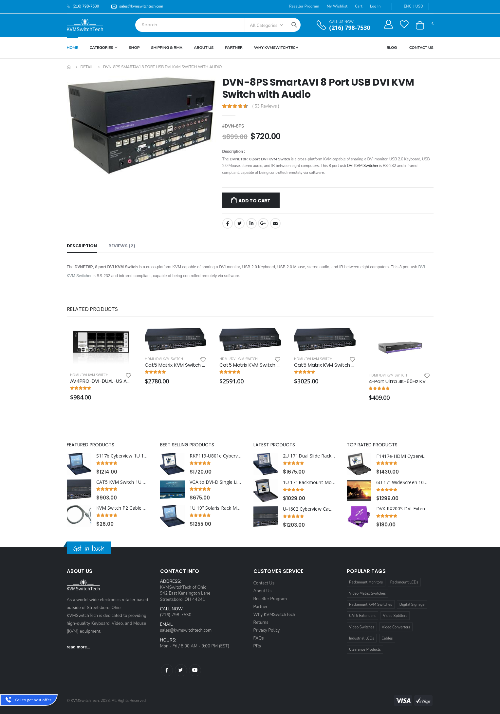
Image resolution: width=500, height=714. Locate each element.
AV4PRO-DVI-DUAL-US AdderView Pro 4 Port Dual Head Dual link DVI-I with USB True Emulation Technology (101, 381)
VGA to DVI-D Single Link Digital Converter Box (216, 482)
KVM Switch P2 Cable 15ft (122, 508)
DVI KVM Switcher (363, 165)
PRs (257, 646)
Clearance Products (365, 649)
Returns (261, 622)
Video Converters (396, 627)
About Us (203, 47)
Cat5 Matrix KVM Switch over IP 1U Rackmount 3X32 (250, 365)
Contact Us (421, 47)
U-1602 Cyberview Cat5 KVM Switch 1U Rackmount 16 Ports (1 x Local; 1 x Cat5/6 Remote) (309, 509)
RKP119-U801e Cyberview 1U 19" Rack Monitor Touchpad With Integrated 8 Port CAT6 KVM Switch (216, 456)
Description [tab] (82, 246)
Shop (134, 47)
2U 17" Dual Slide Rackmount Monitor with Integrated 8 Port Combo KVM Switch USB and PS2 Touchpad (309, 456)
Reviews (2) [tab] (121, 246)
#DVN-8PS (233, 126)
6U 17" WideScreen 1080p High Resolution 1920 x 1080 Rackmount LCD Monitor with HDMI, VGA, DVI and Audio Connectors (402, 482)
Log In (375, 6)
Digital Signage (412, 604)
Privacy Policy (266, 630)
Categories (101, 47)
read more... (78, 647)
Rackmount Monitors (366, 582)
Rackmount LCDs (404, 582)
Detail (86, 67)
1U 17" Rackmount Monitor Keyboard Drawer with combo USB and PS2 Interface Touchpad (309, 482)
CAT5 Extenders (362, 615)
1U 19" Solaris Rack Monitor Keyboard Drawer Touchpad (216, 508)
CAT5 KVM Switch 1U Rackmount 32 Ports (122, 482)
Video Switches (361, 627)
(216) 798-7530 (349, 27)
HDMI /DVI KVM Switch (89, 375)
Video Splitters (395, 615)
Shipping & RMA (166, 47)
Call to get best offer (33, 699)
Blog (391, 47)
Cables (387, 638)
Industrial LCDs (361, 638)
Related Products (92, 309)
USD (419, 6)
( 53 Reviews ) (265, 106)
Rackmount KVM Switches (370, 604)
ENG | (405, 6)
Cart (358, 6)
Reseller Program (304, 6)
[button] (420, 25)
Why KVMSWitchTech (276, 47)
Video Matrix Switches (367, 593)
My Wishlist (337, 6)
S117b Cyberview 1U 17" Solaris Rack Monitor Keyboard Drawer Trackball (122, 456)
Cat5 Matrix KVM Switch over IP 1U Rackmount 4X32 (325, 365)
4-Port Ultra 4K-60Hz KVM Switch (399, 381)
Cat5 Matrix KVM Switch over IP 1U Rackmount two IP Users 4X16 (175, 365)
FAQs (258, 638)
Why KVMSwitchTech (274, 615)
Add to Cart (254, 200)
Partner (234, 47)
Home (72, 47)
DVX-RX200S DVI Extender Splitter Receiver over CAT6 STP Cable (402, 509)
